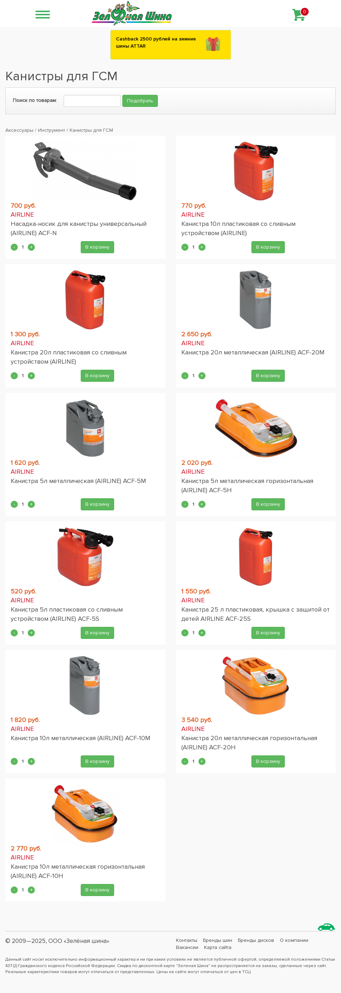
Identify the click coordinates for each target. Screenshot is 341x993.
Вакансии (187, 947)
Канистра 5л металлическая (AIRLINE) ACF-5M (78, 481)
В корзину (97, 247)
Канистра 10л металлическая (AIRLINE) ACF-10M (80, 738)
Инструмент (51, 130)
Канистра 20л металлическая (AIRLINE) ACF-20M (253, 352)
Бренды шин (217, 940)
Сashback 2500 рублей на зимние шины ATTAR (156, 42)
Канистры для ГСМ (91, 130)
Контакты (186, 940)
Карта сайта (217, 947)
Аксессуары (19, 130)
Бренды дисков (256, 940)
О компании (294, 940)
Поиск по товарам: (35, 100)
